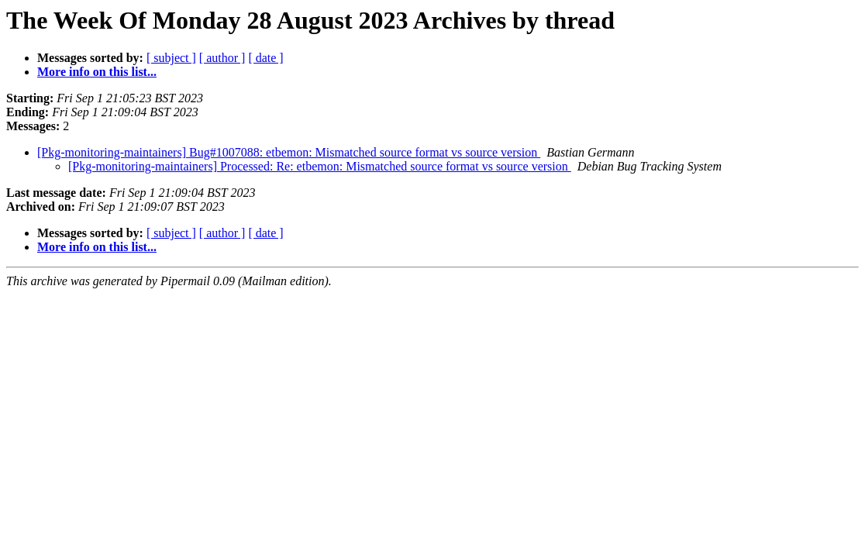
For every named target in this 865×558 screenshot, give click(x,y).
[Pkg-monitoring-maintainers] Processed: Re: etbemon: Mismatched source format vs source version (319, 166)
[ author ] (222, 57)
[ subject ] (171, 57)
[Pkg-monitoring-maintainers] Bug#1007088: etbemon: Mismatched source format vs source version (288, 152)
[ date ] (265, 57)
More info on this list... (97, 71)
